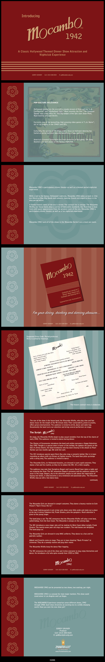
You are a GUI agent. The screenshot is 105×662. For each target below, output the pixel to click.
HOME (52, 660)
